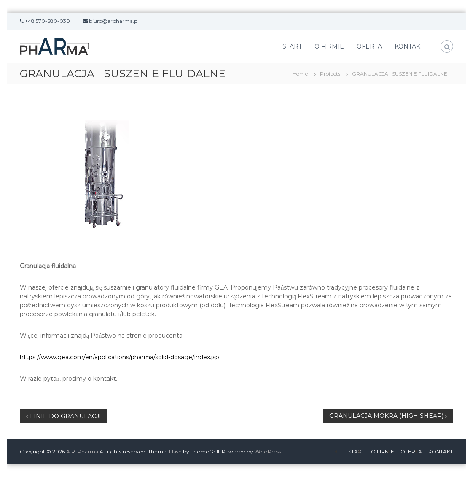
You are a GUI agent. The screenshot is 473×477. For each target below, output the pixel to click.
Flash (175, 451)
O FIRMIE (329, 46)
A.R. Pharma (82, 451)
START (292, 46)
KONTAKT (409, 46)
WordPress (267, 451)
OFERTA (369, 46)
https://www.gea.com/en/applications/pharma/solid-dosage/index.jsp (119, 357)
